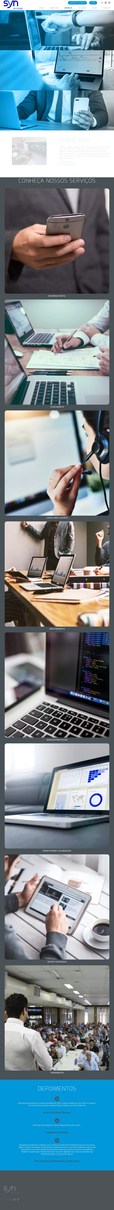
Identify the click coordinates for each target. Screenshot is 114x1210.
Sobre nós (54, 8)
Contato (106, 8)
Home (41, 8)
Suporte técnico (77, 3)
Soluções (82, 8)
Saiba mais (67, 163)
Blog (93, 3)
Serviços (68, 8)
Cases (94, 8)
